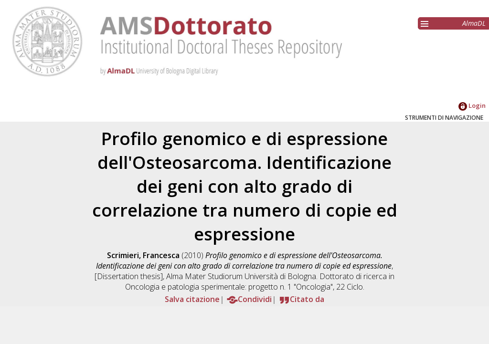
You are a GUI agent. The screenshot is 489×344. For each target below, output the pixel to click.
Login (472, 105)
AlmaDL (474, 23)
